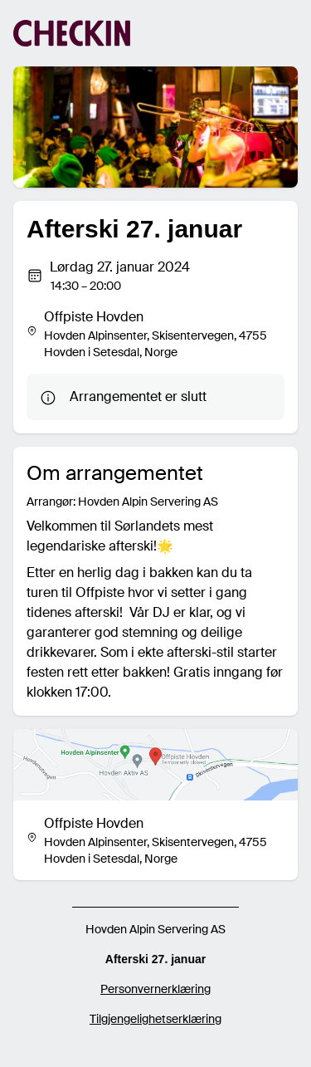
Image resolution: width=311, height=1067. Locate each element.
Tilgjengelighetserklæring (155, 1018)
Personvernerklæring (155, 988)
